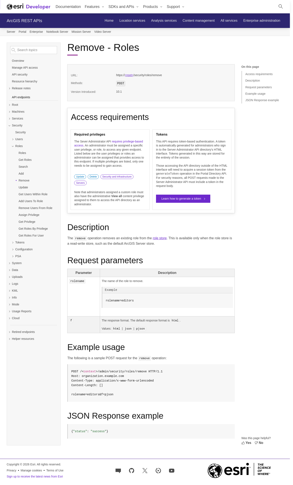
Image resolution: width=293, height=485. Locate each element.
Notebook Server (57, 31)
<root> (129, 75)
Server (11, 31)
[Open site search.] (281, 6)
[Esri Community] (118, 470)
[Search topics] (33, 50)
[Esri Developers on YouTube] (172, 470)
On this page (250, 66)
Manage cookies (31, 470)
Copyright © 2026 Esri (21, 464)
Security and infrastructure (117, 176)
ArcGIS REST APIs (24, 20)
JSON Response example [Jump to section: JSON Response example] (262, 100)
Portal (22, 31)
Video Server (102, 31)
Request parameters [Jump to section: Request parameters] (258, 87)
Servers (80, 182)
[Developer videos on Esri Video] (158, 470)
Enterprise (36, 31)
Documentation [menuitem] (68, 7)
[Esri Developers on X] (145, 470)
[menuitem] (95, 6)
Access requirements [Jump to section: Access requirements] (259, 74)
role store (160, 238)
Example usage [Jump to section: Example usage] (255, 93)
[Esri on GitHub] (132, 470)
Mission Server (81, 31)
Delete (93, 176)
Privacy (11, 470)
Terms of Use (54, 470)
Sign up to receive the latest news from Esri (35, 476)
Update (80, 176)
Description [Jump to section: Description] (252, 80)
